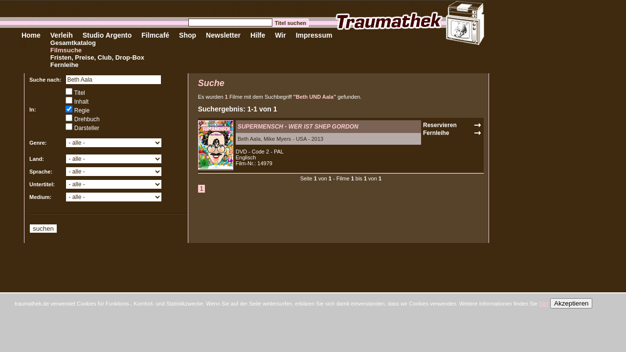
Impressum (314, 35)
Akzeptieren (571, 303)
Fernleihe (64, 64)
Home (31, 35)
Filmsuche (66, 50)
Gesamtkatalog (73, 42)
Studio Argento (107, 35)
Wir (280, 35)
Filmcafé (155, 35)
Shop (187, 35)
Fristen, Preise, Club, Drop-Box (97, 57)
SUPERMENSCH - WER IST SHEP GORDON (298, 126)
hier (544, 303)
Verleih (61, 35)
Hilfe (257, 35)
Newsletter (223, 35)
